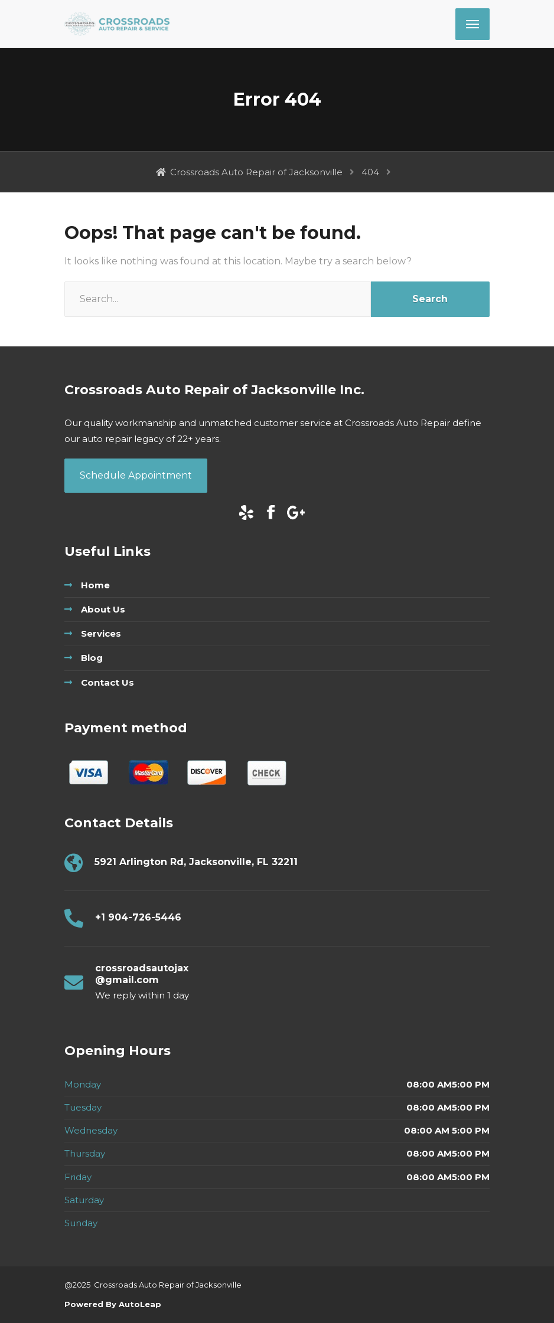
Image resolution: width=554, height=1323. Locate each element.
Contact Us (107, 682)
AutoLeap (138, 1304)
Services (101, 633)
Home (95, 585)
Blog (92, 657)
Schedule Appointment (136, 475)
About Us (103, 609)
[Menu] (472, 24)
